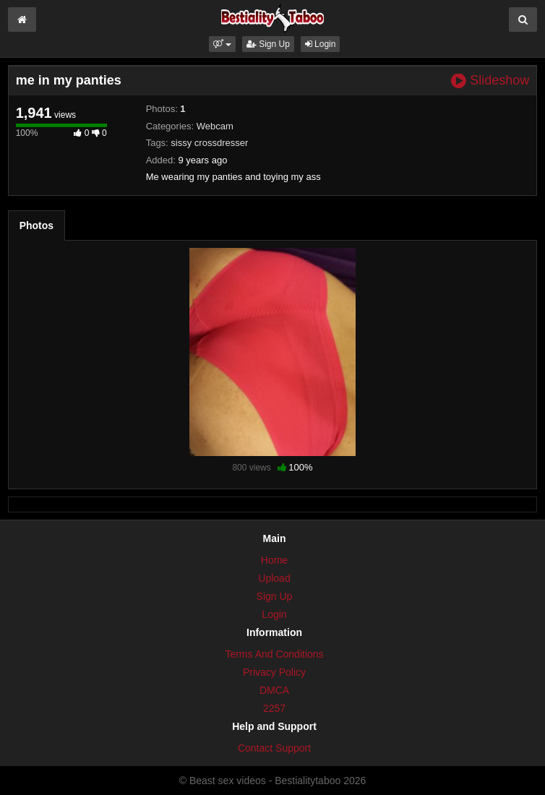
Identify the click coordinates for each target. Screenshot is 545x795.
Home (274, 560)
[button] (222, 44)
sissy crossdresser (209, 142)
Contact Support (274, 748)
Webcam (215, 126)
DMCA (274, 690)
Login (320, 44)
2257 (274, 708)
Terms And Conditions (274, 654)
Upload (274, 578)
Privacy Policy (274, 672)
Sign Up (268, 44)
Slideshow (490, 80)
